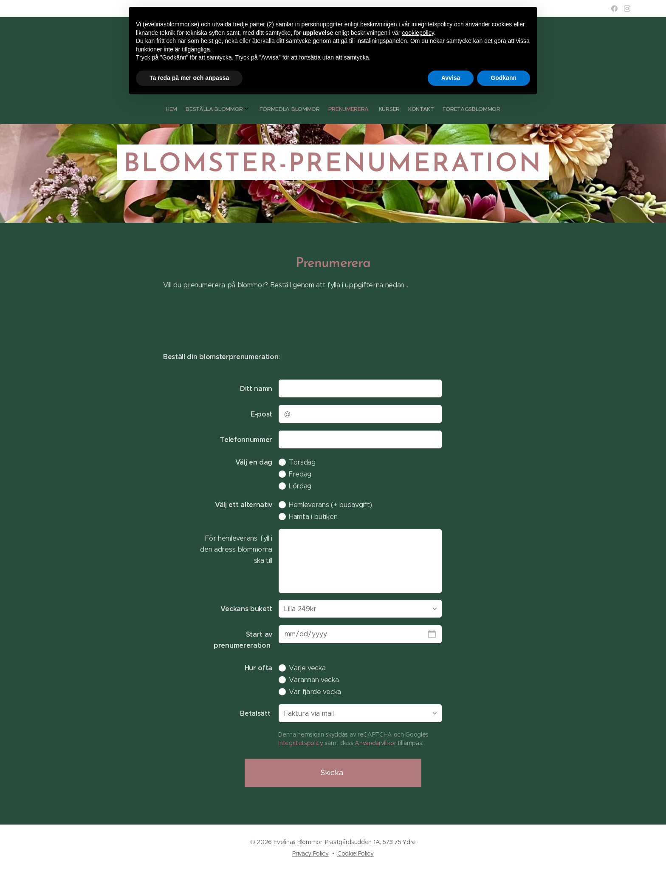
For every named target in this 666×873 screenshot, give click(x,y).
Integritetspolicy (300, 742)
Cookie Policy (355, 853)
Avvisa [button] (450, 77)
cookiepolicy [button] (418, 32)
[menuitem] (307, 109)
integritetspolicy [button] (432, 24)
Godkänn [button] (503, 77)
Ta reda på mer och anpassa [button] (189, 77)
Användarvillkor (375, 742)
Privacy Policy (310, 853)
